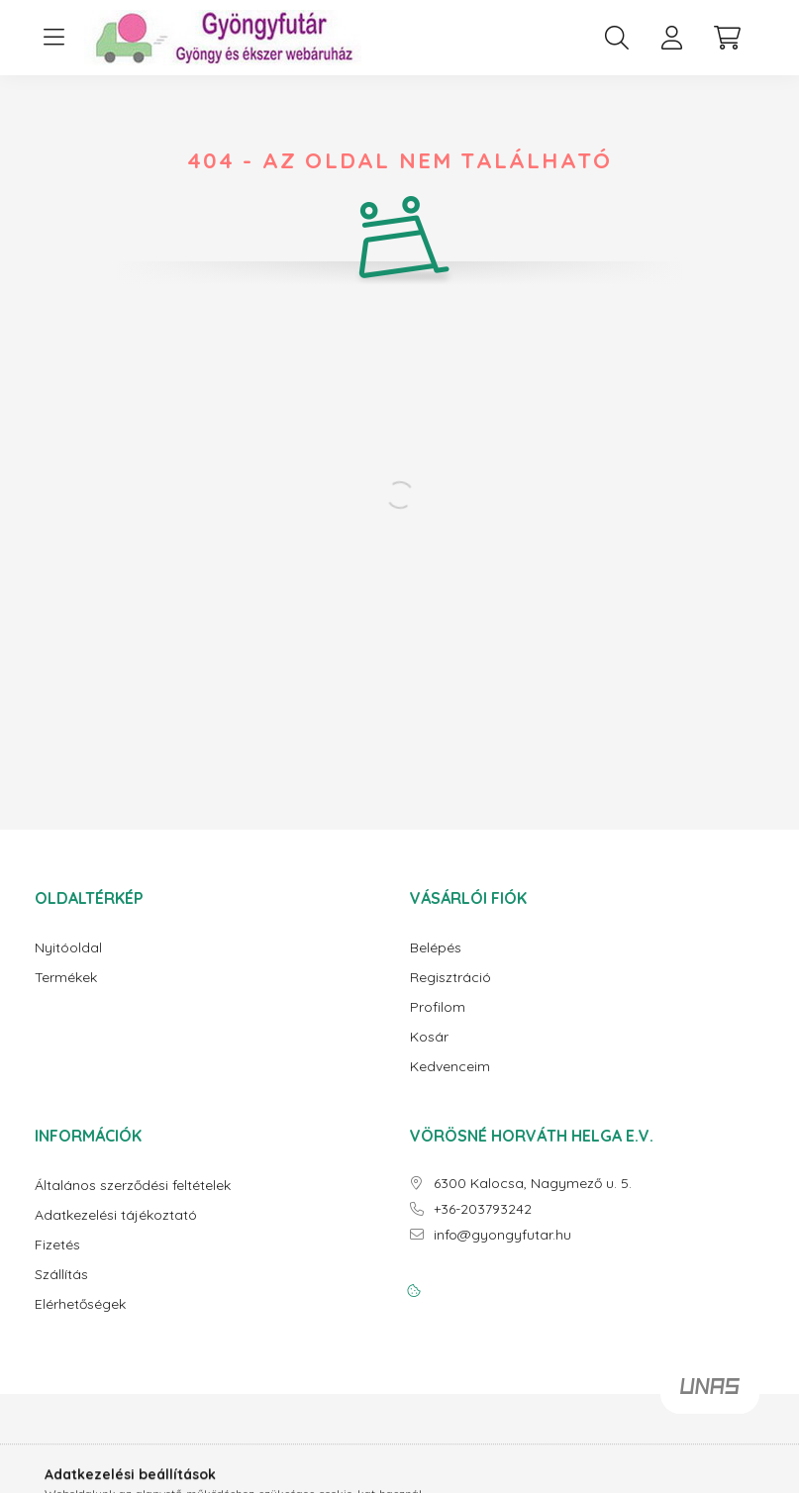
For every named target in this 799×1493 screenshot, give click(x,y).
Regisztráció (450, 977)
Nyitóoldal (68, 948)
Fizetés (57, 1245)
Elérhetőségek (80, 1304)
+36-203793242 (483, 1209)
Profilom (437, 1007)
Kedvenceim (450, 1066)
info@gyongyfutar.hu (502, 1235)
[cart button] (728, 37)
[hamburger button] (54, 37)
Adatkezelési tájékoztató (116, 1215)
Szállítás (61, 1274)
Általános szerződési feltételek (133, 1185)
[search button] (617, 37)
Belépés (435, 948)
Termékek (66, 977)
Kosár (429, 1037)
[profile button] (672, 37)
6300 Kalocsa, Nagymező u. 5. (533, 1183)
